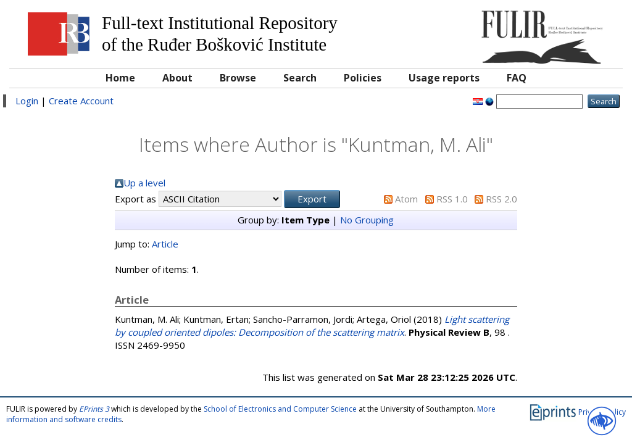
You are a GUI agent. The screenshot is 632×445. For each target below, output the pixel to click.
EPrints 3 (94, 409)
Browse (238, 78)
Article (165, 244)
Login (26, 100)
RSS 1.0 (452, 199)
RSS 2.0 (501, 199)
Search (300, 78)
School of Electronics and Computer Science (280, 409)
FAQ (516, 78)
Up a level (144, 183)
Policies (362, 78)
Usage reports (444, 78)
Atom (406, 199)
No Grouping (367, 220)
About (177, 78)
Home (120, 78)
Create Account (81, 100)
